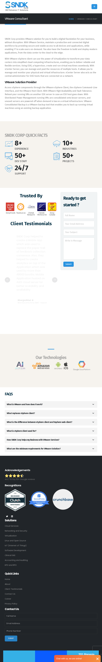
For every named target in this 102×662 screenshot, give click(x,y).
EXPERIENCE (22, 148)
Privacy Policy (11, 603)
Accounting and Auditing (17, 560)
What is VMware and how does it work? (24, 404)
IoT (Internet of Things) (16, 545)
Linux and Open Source (16, 540)
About (8, 584)
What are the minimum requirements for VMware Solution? (34, 448)
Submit (68, 264)
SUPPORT (20, 173)
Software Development (16, 550)
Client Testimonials (14, 589)
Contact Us (10, 594)
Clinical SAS (10, 555)
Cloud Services (12, 526)
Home (71, 19)
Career (8, 598)
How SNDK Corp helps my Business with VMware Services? (33, 440)
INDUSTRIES (70, 148)
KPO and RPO (11, 565)
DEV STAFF (21, 161)
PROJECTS (68, 161)
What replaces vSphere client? (21, 413)
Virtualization (11, 535)
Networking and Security (16, 531)
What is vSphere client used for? (21, 431)
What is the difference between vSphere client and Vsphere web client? (39, 422)
